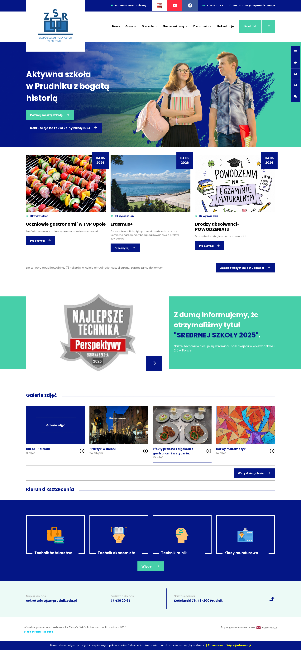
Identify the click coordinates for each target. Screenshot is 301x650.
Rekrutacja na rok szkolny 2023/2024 (64, 127)
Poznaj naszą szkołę (50, 114)
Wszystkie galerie (254, 473)
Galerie (130, 26)
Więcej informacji (239, 645)
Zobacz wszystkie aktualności (245, 267)
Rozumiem (215, 645)
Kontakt (250, 26)
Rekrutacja (225, 26)
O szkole (149, 26)
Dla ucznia (202, 26)
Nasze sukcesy (175, 26)
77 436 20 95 (120, 600)
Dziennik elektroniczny (128, 5)
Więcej (150, 566)
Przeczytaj (40, 241)
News (116, 26)
